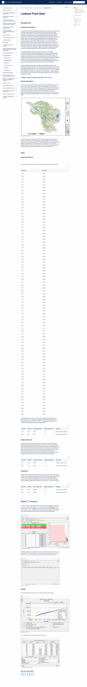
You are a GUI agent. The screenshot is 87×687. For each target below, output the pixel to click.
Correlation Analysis (6, 40)
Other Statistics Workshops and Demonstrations (9, 91)
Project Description (77, 15)
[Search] (79, 2)
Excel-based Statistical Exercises (9, 88)
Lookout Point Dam (7, 60)
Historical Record (77, 20)
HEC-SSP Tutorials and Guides (13, 2)
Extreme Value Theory (7, 35)
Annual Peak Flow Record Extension (7, 45)
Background (75, 7)
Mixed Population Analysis (8, 72)
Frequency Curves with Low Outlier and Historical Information (9, 20)
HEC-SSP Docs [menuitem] (59, 2)
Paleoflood (76, 22)
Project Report (48, 77)
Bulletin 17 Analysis (76, 24)
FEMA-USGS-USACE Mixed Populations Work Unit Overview (9, 76)
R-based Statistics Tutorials (8, 85)
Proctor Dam (6, 67)
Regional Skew (5, 42)
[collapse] (16, 55)
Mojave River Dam (7, 70)
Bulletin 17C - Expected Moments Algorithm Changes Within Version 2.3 (9, 79)
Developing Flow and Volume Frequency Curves (8, 27)
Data (74, 17)
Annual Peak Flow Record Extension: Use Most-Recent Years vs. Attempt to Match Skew (9, 49)
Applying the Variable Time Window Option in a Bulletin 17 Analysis (9, 24)
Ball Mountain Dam (7, 57)
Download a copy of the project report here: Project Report (80, 12)
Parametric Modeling (7, 10)
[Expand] (16, 8)
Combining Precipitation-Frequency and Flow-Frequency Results (9, 31)
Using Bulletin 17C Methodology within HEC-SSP (9, 13)
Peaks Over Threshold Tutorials (8, 94)
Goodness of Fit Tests (7, 83)
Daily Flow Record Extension (8, 53)
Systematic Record (77, 18)
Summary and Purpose (78, 9)
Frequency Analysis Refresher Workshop (8, 97)
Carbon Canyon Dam (8, 65)
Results (75, 25)
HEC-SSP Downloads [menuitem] (68, 2)
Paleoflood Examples (7, 55)
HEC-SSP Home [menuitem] (52, 2)
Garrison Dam (6, 62)
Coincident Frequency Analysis (8, 37)
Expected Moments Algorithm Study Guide (8, 17)
